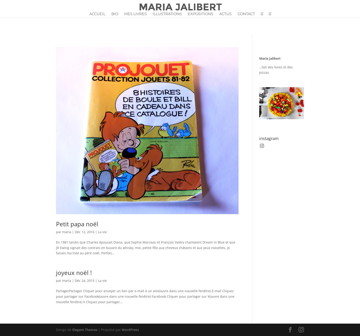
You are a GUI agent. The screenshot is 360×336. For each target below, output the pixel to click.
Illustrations (167, 14)
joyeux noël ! (74, 273)
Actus (225, 14)
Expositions (200, 14)
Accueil (97, 14)
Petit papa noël (77, 224)
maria (66, 232)
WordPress (130, 330)
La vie (102, 232)
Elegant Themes (84, 330)
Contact (246, 14)
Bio (114, 14)
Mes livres (135, 14)
